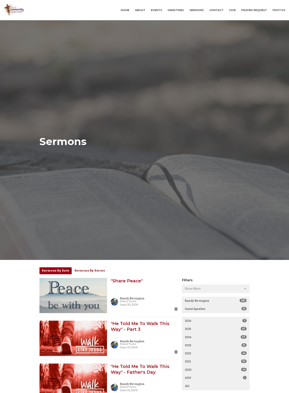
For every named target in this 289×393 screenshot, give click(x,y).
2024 (216, 337)
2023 (216, 345)
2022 (216, 353)
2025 (216, 329)
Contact (216, 10)
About (140, 10)
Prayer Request (254, 10)
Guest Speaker (216, 309)
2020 (216, 369)
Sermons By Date (55, 270)
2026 (216, 320)
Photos (279, 10)
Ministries (176, 10)
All (187, 386)
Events (156, 10)
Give (232, 10)
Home (125, 10)
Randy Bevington (216, 300)
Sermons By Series (89, 270)
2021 (216, 361)
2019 (216, 378)
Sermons (196, 10)
